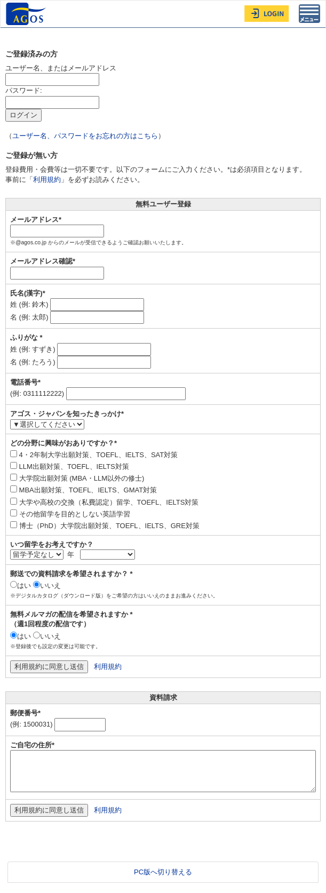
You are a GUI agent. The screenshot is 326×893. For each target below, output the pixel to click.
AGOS (27, 14)
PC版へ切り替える (163, 872)
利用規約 (47, 180)
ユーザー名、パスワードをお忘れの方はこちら (85, 136)
